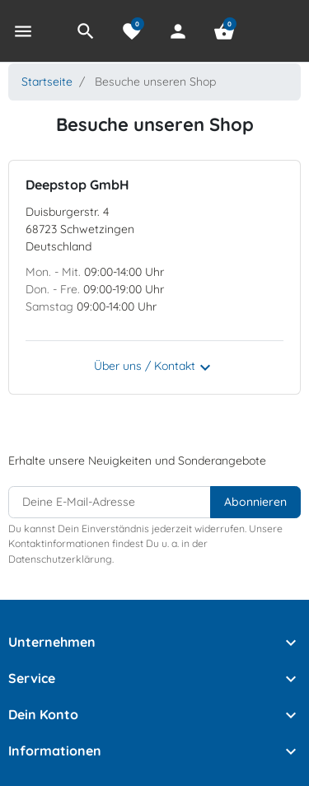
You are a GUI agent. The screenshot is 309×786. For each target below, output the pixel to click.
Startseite (47, 81)
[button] (86, 31)
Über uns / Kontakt (154, 367)
